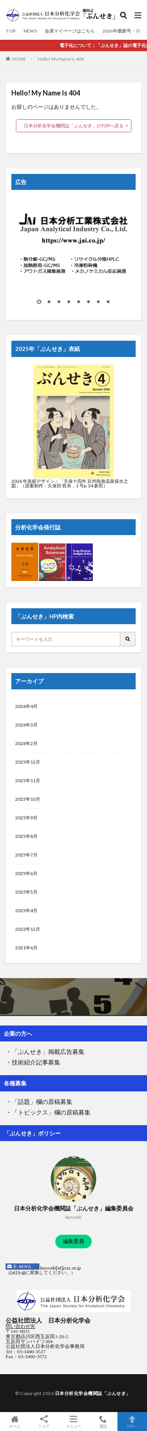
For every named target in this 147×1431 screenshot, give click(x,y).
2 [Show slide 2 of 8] (49, 302)
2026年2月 (26, 743)
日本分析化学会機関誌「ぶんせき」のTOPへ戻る (74, 125)
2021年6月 (26, 947)
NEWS (30, 31)
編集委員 (73, 1241)
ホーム (15, 1421)
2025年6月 (26, 873)
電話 (103, 1421)
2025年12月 (27, 762)
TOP (11, 31)
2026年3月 (26, 725)
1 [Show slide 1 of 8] (39, 302)
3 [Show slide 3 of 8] (59, 302)
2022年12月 (27, 929)
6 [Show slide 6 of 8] (88, 302)
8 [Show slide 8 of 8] (108, 302)
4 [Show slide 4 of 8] (68, 302)
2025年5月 (26, 892)
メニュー (73, 1421)
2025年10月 (27, 799)
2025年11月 (27, 780)
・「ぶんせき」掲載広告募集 (45, 1052)
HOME (19, 59)
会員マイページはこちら (70, 31)
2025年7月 (26, 855)
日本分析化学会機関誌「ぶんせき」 (93, 1393)
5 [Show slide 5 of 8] (78, 302)
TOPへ (132, 1421)
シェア (44, 1421)
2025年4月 (26, 910)
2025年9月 (26, 817)
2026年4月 (26, 706)
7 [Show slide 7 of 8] (98, 302)
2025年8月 (26, 836)
